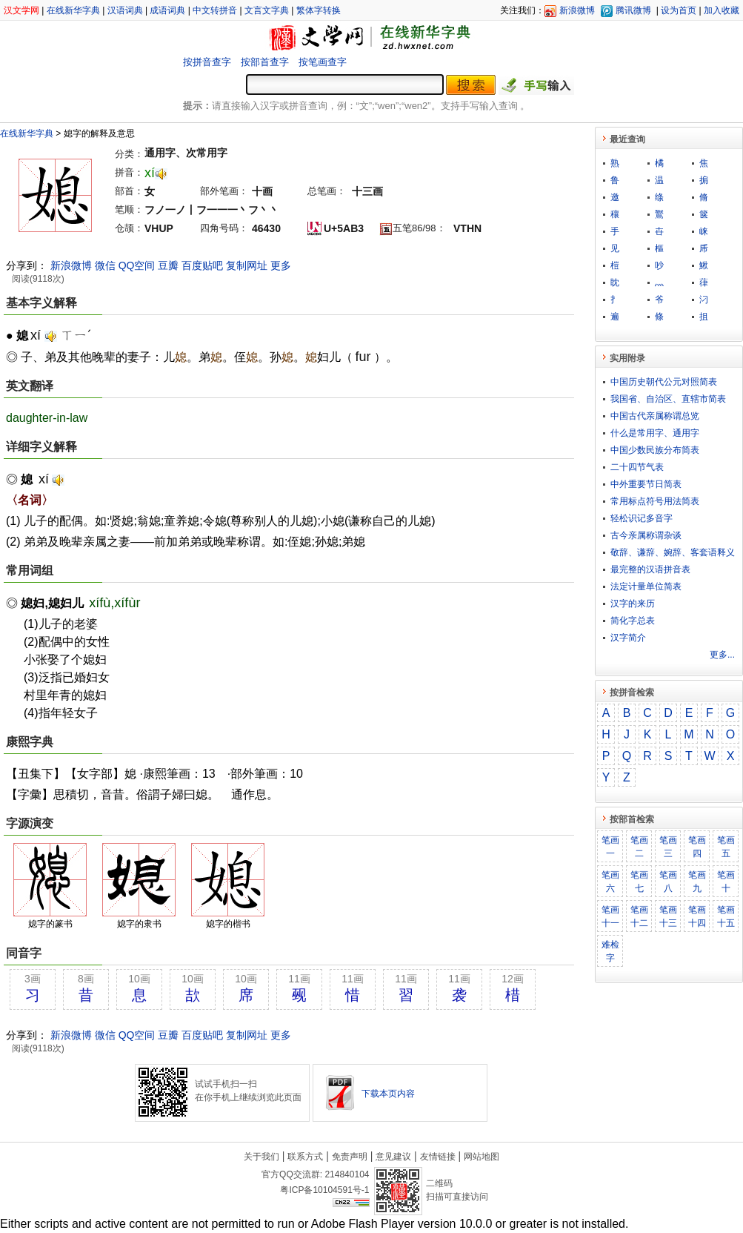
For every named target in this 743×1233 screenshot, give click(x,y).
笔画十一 (610, 916)
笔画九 (697, 881)
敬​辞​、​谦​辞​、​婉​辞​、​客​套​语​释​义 (672, 552)
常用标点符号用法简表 (654, 501)
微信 (105, 265)
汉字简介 (628, 637)
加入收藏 (721, 10)
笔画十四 (697, 916)
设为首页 (678, 10)
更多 (280, 265)
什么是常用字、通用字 (654, 433)
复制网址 (246, 265)
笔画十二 (639, 916)
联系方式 (305, 1156)
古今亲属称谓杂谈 (646, 535)
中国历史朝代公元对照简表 (663, 382)
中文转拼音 (215, 10)
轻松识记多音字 (641, 518)
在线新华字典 (73, 10)
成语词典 (167, 10)
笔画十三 (668, 916)
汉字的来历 (632, 603)
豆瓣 (168, 265)
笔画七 (639, 881)
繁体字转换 (318, 10)
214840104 (346, 1174)
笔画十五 (726, 916)
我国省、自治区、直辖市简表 (668, 399)
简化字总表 (632, 620)
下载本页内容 (388, 1093)
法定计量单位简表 (646, 586)
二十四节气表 (637, 467)
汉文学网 (21, 10)
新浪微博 (577, 10)
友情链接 (438, 1156)
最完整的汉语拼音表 (650, 569)
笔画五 (726, 847)
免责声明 (349, 1156)
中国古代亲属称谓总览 (654, 416)
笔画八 (668, 881)
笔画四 (697, 847)
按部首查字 (265, 61)
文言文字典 (266, 10)
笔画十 (726, 881)
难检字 (610, 951)
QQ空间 (137, 265)
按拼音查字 (207, 61)
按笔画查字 (323, 61)
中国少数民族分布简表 (654, 450)
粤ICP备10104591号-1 (324, 1190)
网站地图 (481, 1156)
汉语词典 (125, 10)
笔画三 (668, 847)
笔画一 (610, 847)
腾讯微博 (633, 10)
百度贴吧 (202, 265)
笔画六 (610, 881)
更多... (722, 654)
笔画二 (639, 847)
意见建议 (393, 1156)
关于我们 (261, 1156)
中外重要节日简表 (646, 484)
